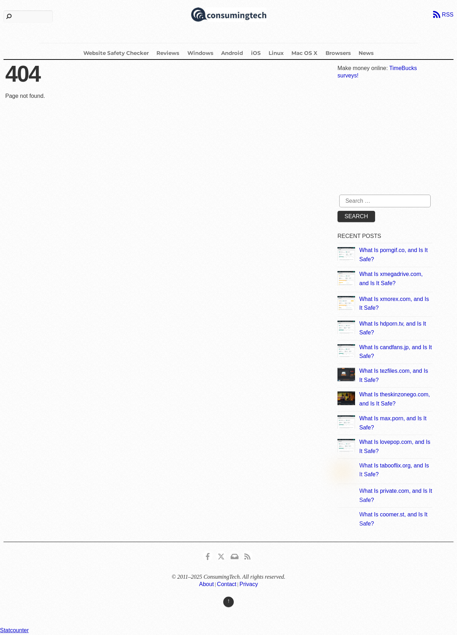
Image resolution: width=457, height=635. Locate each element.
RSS (447, 15)
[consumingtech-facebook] (208, 555)
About (206, 584)
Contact (226, 584)
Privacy (248, 584)
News (366, 53)
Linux (276, 53)
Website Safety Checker (116, 53)
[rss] (247, 555)
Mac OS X (304, 53)
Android (232, 53)
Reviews (167, 53)
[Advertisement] (390, 138)
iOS (256, 53)
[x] (221, 555)
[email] (234, 555)
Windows (200, 53)
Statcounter (14, 630)
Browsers (338, 53)
